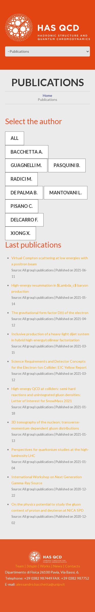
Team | (21, 566)
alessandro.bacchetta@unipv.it (40, 584)
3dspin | (33, 566)
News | (59, 566)
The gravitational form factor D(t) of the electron (49, 312)
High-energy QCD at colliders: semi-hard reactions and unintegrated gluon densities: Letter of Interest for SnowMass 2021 (46, 394)
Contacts (72, 566)
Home (47, 95)
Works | (46, 566)
